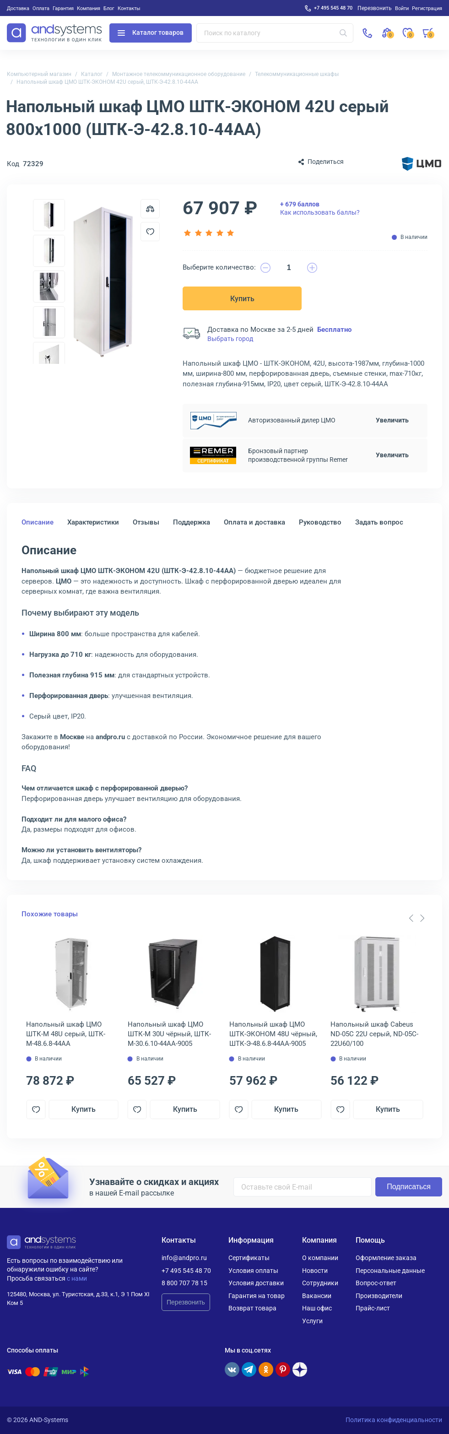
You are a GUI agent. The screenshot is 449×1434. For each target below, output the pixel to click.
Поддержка (191, 522)
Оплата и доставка (254, 522)
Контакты (129, 8)
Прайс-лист (373, 1308)
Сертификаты (249, 1257)
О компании (320, 1257)
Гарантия (63, 8)
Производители (379, 1295)
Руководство (320, 522)
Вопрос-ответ (376, 1283)
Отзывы (146, 522)
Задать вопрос (379, 522)
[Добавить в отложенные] (150, 231)
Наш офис (317, 1308)
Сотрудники (320, 1283)
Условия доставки (256, 1283)
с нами (77, 1278)
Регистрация (427, 8)
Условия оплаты (253, 1270)
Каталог (92, 74)
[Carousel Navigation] (416, 918)
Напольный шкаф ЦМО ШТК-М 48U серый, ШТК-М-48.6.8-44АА (65, 1034)
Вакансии (316, 1295)
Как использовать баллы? (320, 208)
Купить (242, 298)
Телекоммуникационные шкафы (297, 74)
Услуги (312, 1321)
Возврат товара (252, 1308)
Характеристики (93, 522)
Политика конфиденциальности (394, 1419)
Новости (315, 1270)
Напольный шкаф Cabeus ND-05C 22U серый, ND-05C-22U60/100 (374, 1034)
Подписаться (409, 1186)
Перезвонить (186, 1302)
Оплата (40, 8)
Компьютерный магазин (39, 74)
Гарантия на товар (256, 1295)
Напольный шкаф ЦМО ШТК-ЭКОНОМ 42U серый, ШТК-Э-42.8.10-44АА (107, 82)
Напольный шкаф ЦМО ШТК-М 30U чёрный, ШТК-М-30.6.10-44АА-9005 (169, 1034)
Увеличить (392, 420)
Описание (38, 522)
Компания (88, 8)
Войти (402, 8)
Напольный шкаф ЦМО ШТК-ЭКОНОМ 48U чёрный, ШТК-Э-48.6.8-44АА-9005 (273, 1034)
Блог (108, 8)
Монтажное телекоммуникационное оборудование (178, 74)
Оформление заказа (386, 1257)
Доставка (18, 8)
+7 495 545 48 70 (333, 8)
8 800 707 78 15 (184, 1283)
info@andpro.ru (184, 1257)
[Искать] (343, 32)
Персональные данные (390, 1270)
